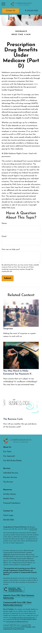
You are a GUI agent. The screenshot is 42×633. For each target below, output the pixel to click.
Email (4, 236)
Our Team (7, 452)
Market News (8, 499)
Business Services (10, 477)
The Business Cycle (13, 419)
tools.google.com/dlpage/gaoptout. (17, 621)
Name (4, 223)
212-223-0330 (31, 11)
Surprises (8, 329)
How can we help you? (11, 249)
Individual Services (10, 473)
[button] (10, 11)
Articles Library (9, 494)
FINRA (5, 554)
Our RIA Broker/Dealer (12, 461)
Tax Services (8, 482)
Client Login (8, 515)
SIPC (9, 554)
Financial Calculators (11, 503)
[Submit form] (8, 278)
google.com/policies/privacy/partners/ (23, 617)
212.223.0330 (33, 529)
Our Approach (9, 456)
